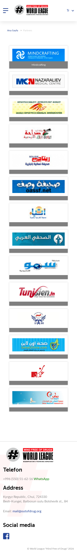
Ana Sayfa (12, 30)
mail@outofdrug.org (27, 511)
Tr (70, 10)
